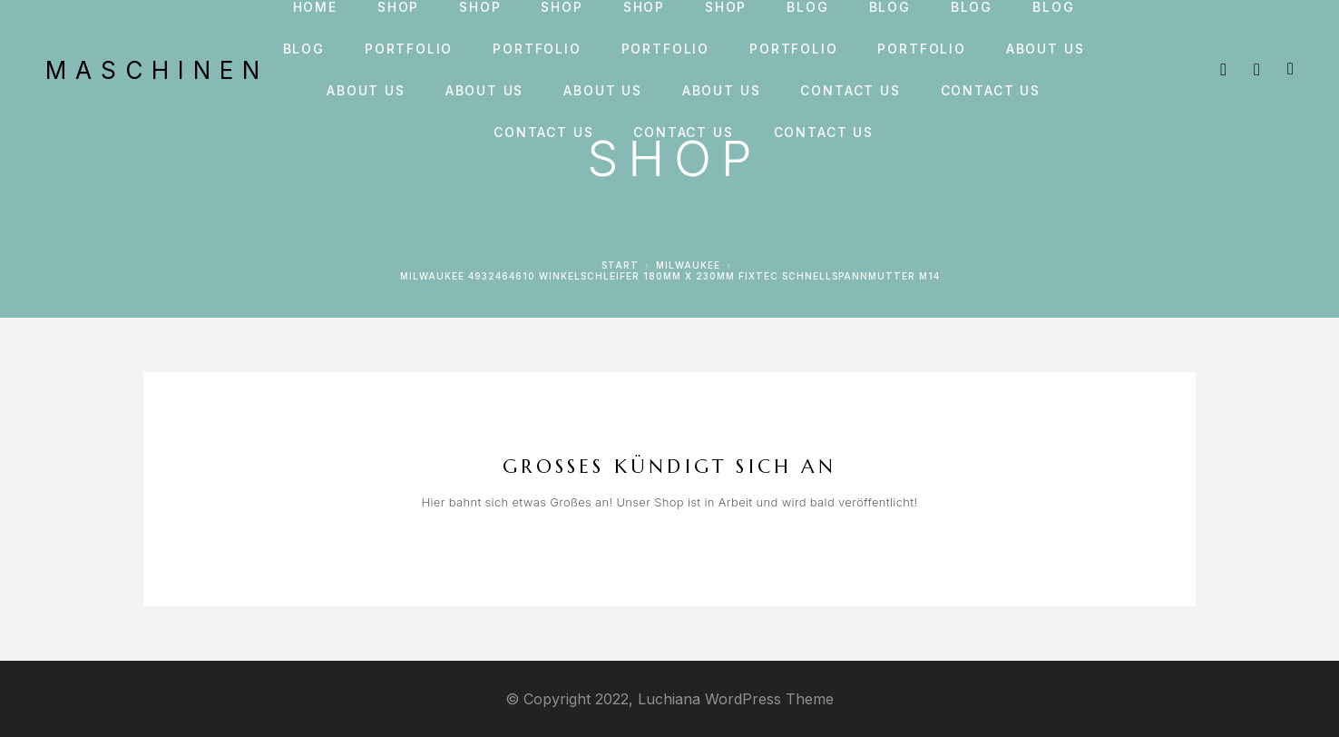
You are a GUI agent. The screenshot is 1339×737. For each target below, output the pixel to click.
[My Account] (1257, 69)
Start (620, 265)
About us (1045, 49)
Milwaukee (688, 265)
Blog (807, 7)
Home (315, 7)
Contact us (850, 91)
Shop (398, 7)
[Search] (1223, 69)
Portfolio (409, 49)
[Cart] (1290, 68)
